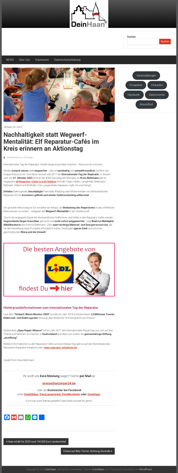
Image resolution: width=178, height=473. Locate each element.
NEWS (10, 59)
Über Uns (24, 59)
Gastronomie (157, 94)
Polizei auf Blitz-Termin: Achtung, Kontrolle (86, 451)
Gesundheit (146, 104)
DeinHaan (94, 394)
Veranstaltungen (146, 75)
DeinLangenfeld (50, 394)
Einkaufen (157, 85)
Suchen (131, 36)
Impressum (42, 59)
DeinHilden (31, 394)
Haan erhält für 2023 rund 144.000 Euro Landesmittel (37, 441)
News (7, 117)
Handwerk (134, 94)
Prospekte (136, 85)
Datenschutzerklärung (67, 59)
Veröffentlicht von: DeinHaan (19, 157)
